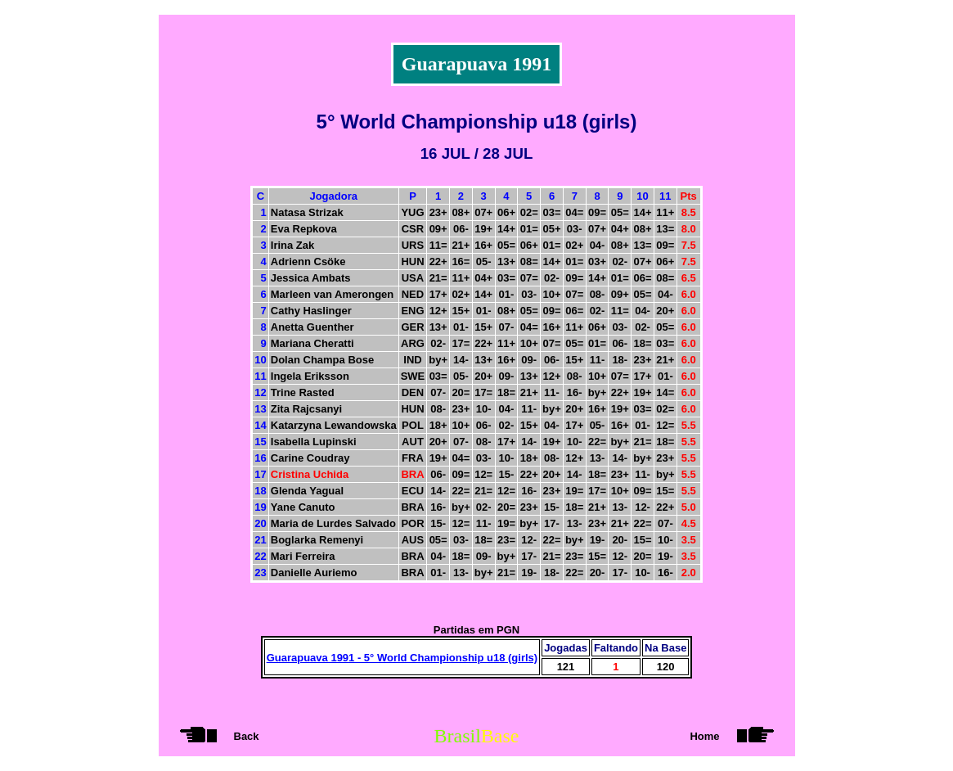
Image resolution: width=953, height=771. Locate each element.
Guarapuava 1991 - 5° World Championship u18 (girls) (402, 658)
